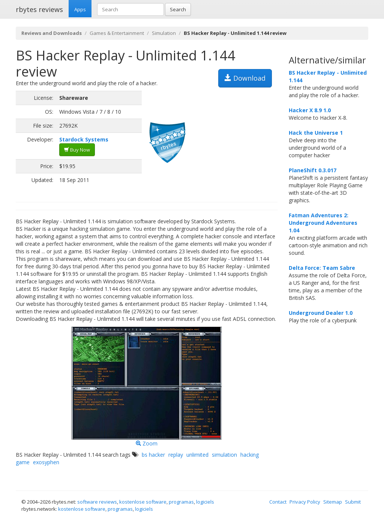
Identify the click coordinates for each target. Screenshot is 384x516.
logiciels (205, 501)
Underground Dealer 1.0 (320, 312)
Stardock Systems (83, 139)
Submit (353, 501)
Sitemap (332, 501)
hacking (249, 454)
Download (245, 78)
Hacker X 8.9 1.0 (310, 110)
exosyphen (46, 462)
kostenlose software (142, 501)
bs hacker (153, 454)
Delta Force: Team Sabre (322, 267)
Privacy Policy (305, 501)
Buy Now (77, 149)
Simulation (164, 33)
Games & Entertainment (117, 33)
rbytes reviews (39, 9)
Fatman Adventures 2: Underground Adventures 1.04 (323, 223)
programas (181, 501)
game (23, 462)
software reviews (97, 501)
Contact (277, 501)
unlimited (197, 454)
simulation (224, 454)
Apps (80, 9)
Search (178, 9)
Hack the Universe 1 (316, 132)
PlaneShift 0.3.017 (312, 170)
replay (175, 454)
